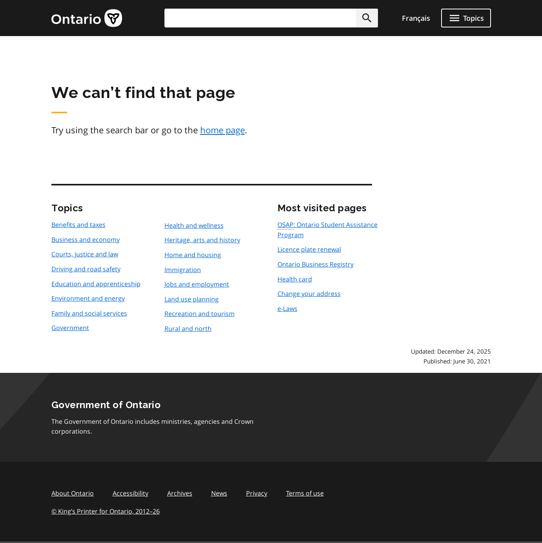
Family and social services (89, 313)
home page (222, 130)
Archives (179, 493)
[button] (367, 18)
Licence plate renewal (309, 249)
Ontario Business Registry (315, 264)
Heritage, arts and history (202, 240)
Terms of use (305, 493)
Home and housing (192, 255)
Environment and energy (88, 298)
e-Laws (287, 308)
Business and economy (85, 239)
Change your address (309, 293)
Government (70, 327)
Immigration (182, 269)
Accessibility (130, 493)
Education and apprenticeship (96, 284)
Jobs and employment (196, 284)
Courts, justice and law (84, 254)
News (219, 493)
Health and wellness (194, 225)
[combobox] (271, 18)
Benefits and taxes (78, 224)
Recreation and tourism (199, 313)
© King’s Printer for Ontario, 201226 (105, 511)
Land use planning (191, 299)
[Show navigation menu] (466, 18)
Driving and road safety (85, 269)
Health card (294, 279)
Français (416, 18)
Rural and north (188, 328)
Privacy (256, 493)
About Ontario (72, 493)
